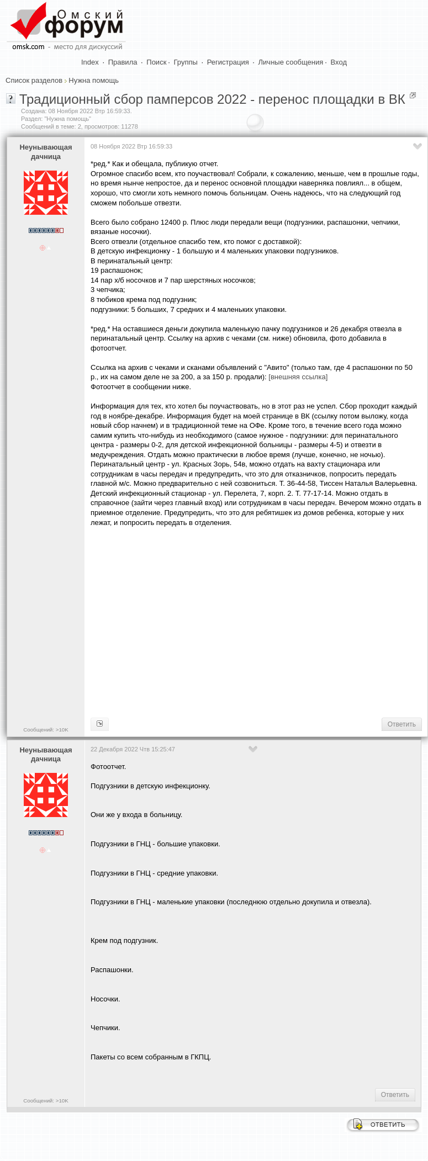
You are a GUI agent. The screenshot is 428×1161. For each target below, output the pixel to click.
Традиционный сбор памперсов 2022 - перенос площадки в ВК (212, 99)
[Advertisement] (257, 621)
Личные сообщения (291, 62)
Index (90, 62)
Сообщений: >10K (45, 730)
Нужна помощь (93, 80)
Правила (123, 62)
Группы (186, 62)
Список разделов (34, 80)
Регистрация (228, 62)
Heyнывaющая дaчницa (45, 152)
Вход (339, 62)
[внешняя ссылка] (297, 377)
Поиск (156, 62)
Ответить (402, 724)
